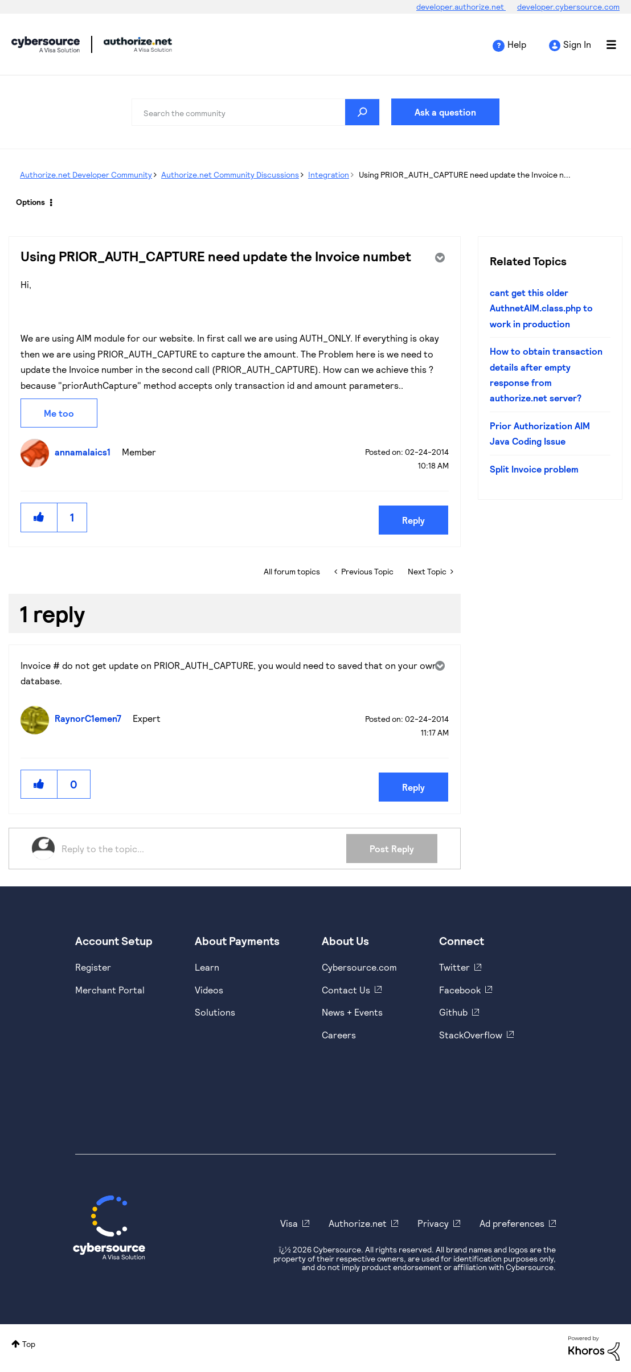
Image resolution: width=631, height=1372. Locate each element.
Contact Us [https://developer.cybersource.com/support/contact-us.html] (346, 989)
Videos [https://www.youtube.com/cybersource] (209, 989)
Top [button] (28, 1344)
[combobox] (256, 112)
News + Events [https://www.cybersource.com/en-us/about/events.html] (352, 1012)
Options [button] (30, 202)
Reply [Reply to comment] (413, 787)
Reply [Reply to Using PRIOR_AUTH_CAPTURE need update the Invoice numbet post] (413, 520)
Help (516, 44)
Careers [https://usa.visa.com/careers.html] (339, 1034)
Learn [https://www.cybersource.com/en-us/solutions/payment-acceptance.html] (207, 967)
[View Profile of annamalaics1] (85, 451)
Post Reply (392, 848)
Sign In (577, 44)
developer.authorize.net (461, 6)
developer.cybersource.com (568, 6)
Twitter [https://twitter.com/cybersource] (454, 967)
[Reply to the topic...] (204, 848)
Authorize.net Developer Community (86, 174)
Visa (289, 1223)
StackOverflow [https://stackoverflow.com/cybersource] (470, 1034)
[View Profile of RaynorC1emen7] (91, 718)
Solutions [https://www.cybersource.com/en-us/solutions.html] (215, 1012)
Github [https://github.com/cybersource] (453, 1012)
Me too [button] (59, 413)
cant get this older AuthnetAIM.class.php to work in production (541, 308)
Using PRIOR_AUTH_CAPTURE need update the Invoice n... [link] (465, 174)
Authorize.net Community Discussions (230, 174)
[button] (39, 517)
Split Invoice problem (534, 468)
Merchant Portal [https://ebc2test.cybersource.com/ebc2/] (110, 989)
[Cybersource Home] (109, 1227)
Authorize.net (358, 1223)
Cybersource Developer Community (45, 44)
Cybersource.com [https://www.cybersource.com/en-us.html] (359, 967)
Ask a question (445, 111)
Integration (328, 174)
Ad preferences (512, 1223)
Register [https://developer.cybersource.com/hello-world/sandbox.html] (93, 967)
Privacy (433, 1223)
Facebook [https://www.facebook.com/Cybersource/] (460, 989)
